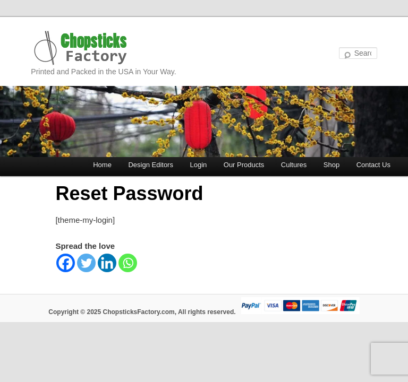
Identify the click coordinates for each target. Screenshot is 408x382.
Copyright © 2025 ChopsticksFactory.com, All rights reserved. (141, 312)
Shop (331, 165)
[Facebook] (65, 263)
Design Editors (150, 165)
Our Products (244, 165)
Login (198, 165)
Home (102, 165)
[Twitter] (86, 263)
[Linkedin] (107, 263)
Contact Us (373, 165)
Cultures (294, 165)
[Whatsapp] (127, 263)
